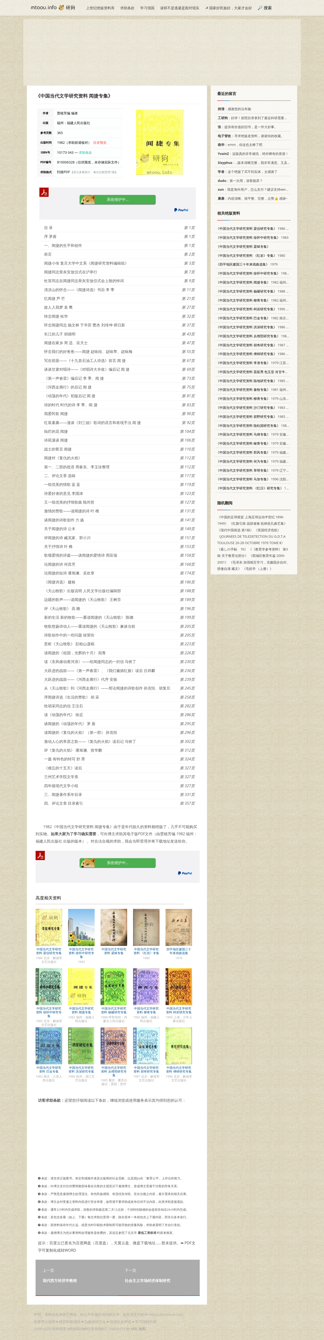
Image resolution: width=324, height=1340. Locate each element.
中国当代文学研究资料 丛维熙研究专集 (113, 1071)
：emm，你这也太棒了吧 (239, 144)
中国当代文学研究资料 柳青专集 (146, 1010)
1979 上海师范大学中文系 (269, 488)
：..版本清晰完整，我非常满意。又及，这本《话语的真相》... (269, 162)
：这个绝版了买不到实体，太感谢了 (247, 171)
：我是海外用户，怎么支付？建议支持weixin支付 (256, 189)
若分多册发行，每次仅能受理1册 (94, 172)
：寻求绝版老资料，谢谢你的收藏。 (250, 136)
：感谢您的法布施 (233, 109)
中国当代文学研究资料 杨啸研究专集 (113, 1010)
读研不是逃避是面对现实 (179, 7)
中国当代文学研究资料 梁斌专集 (114, 951)
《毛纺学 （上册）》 (257, 568)
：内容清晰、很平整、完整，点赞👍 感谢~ (252, 198)
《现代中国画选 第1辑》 (235, 530)
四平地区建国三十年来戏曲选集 (179, 951)
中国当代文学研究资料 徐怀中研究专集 (81, 953)
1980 (250, 255)
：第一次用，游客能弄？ (239, 180)
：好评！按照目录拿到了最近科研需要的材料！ (256, 118)
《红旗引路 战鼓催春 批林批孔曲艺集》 (258, 523)
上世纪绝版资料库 (100, 7)
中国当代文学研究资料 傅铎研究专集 (178, 1069)
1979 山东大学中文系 (259, 398)
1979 (247, 264)
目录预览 (99, 142)
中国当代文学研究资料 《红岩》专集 (146, 951)
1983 (252, 237)
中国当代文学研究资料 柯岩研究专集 (178, 1010)
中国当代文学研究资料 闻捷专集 (81, 1010)
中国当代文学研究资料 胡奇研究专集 (146, 1069)
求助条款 (127, 7)
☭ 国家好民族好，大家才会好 (228, 7)
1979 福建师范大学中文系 (262, 452)
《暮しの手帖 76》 (232, 549)
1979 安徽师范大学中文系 (262, 434)
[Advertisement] (162, 52)
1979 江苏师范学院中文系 (262, 363)
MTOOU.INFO (78, 1328)
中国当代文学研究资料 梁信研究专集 (48, 951)
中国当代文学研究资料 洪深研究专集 (81, 1069)
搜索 (268, 7)
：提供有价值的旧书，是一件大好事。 (247, 127)
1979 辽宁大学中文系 (259, 470)
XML (134, 1328)
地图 (142, 1328)
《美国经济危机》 (267, 530)
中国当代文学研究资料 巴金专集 (49, 1069)
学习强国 (147, 7)
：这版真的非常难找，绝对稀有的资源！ (252, 153)
